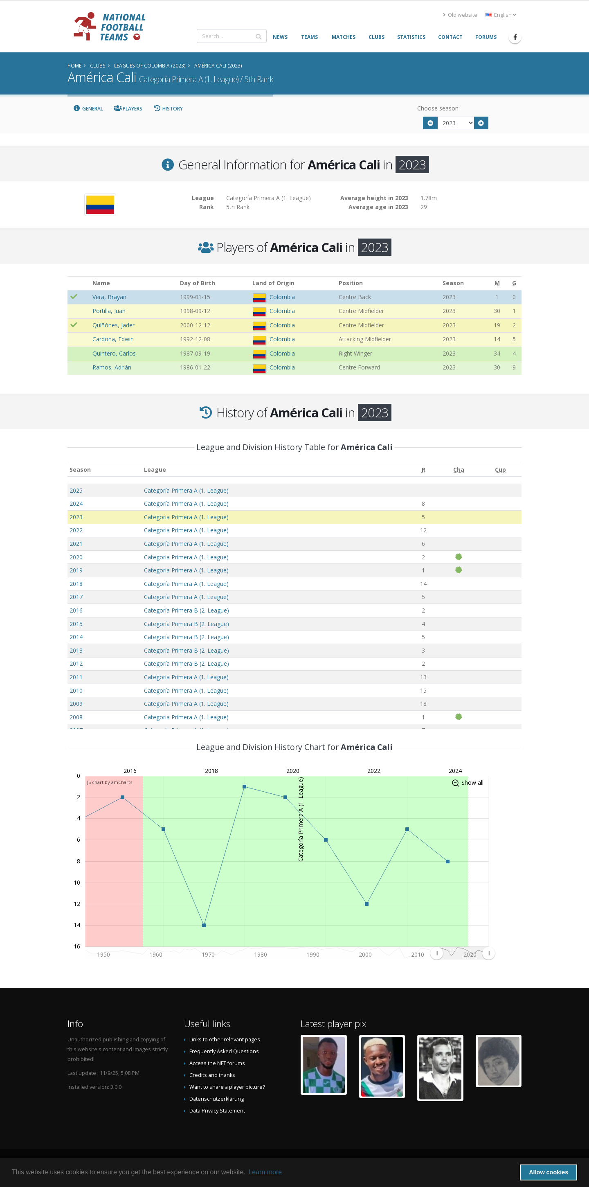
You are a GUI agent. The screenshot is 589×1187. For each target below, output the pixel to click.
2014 (76, 637)
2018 (76, 584)
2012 (76, 663)
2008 (76, 717)
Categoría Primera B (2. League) (186, 610)
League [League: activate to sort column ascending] (155, 469)
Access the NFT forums (217, 1063)
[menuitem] (462, 953)
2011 (76, 677)
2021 (76, 543)
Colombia (282, 297)
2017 (76, 597)
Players (128, 108)
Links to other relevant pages (224, 1039)
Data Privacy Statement (217, 1110)
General (88, 108)
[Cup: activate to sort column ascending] (500, 470)
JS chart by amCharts (109, 782)
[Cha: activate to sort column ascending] (459, 470)
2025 (76, 490)
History (168, 108)
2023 (76, 517)
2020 (76, 557)
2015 (76, 624)
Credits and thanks (212, 1075)
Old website (460, 14)
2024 (76, 503)
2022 (76, 530)
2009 (76, 703)
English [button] (501, 14)
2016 (76, 610)
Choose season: (438, 108)
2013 (76, 650)
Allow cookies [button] (548, 1172)
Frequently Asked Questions (224, 1051)
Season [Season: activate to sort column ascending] (80, 469)
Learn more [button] (265, 1172)
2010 (76, 690)
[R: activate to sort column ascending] (423, 470)
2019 (76, 570)
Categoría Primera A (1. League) (186, 490)
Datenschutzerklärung (216, 1098)
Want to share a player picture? (227, 1086)
